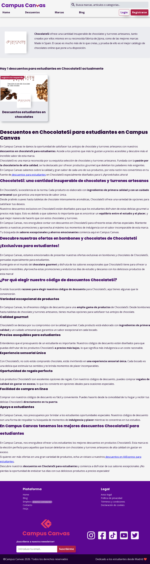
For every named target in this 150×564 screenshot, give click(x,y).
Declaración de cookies (113, 505)
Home (6, 12)
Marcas (59, 12)
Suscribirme (66, 549)
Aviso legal (106, 494)
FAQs (25, 508)
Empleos (27, 501)
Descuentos (32, 12)
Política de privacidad (111, 498)
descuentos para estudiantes (28, 174)
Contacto (27, 505)
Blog (82, 12)
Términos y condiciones (113, 501)
